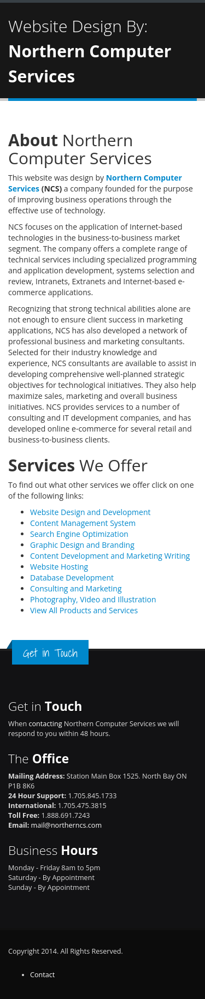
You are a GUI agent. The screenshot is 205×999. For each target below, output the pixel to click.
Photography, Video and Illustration (93, 599)
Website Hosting (59, 566)
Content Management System (83, 523)
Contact (42, 974)
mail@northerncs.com (66, 825)
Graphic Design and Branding (82, 545)
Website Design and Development (90, 512)
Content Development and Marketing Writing (110, 556)
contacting (45, 723)
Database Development (72, 577)
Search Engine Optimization (79, 534)
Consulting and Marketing (76, 588)
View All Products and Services (84, 610)
